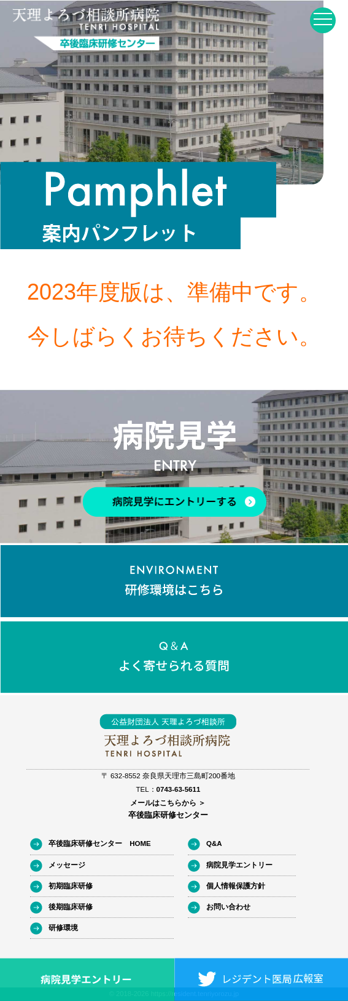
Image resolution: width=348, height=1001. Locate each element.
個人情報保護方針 (235, 886)
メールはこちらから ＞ (168, 803)
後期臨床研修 (70, 907)
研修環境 (63, 927)
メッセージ (66, 865)
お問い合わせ (228, 907)
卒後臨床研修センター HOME (99, 843)
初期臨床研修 (70, 886)
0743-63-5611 (179, 789)
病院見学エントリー (239, 865)
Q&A (214, 843)
